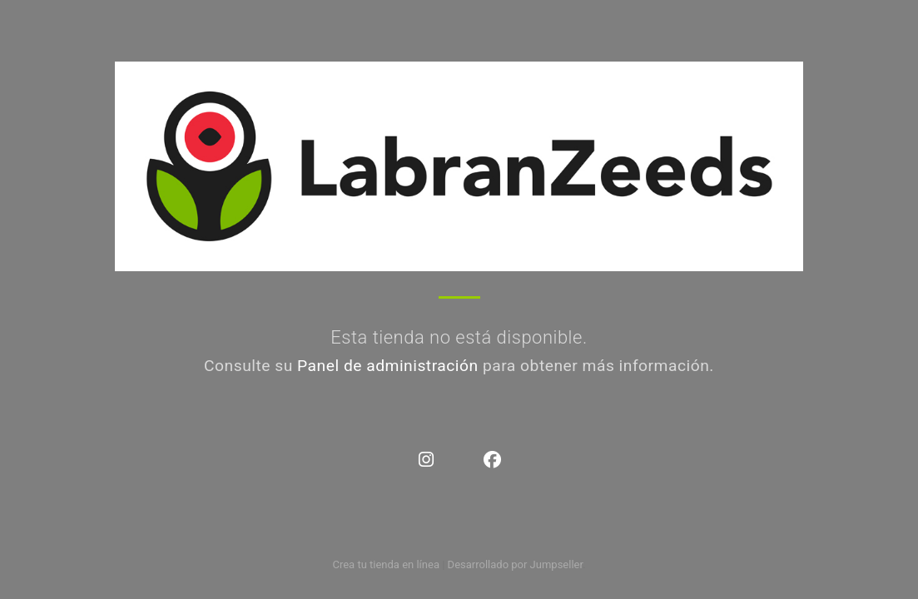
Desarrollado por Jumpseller (515, 564)
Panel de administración (388, 365)
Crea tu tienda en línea (387, 564)
